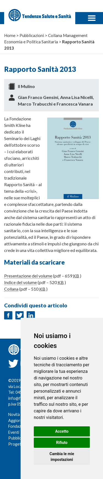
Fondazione (18, 426)
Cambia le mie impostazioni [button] (61, 457)
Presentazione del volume (28, 275)
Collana (11, 288)
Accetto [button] (62, 431)
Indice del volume (20, 282)
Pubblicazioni (19, 438)
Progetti (16, 444)
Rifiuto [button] (62, 442)
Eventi (13, 432)
